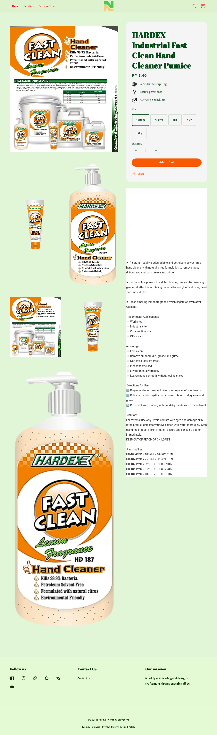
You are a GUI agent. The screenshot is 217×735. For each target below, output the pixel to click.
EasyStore (123, 719)
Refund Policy (127, 727)
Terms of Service (91, 727)
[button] (194, 6)
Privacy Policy (110, 727)
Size (134, 109)
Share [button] (138, 174)
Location (29, 6)
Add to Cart (166, 162)
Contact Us (84, 678)
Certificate (45, 6)
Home (15, 6)
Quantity (137, 143)
